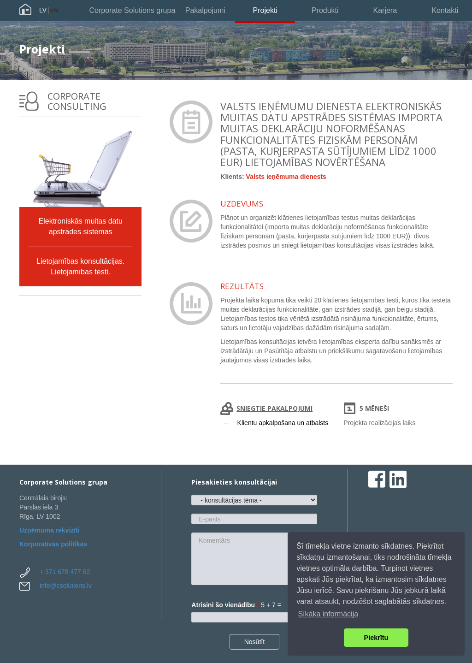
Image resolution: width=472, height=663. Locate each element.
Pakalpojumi (205, 10)
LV (43, 10)
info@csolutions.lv (66, 585)
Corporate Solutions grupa (132, 10)
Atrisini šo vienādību (225, 605)
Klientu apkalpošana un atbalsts (283, 422)
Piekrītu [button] (376, 637)
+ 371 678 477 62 (65, 571)
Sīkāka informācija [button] (328, 614)
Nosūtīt (254, 641)
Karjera (385, 10)
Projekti (265, 10)
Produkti (325, 10)
